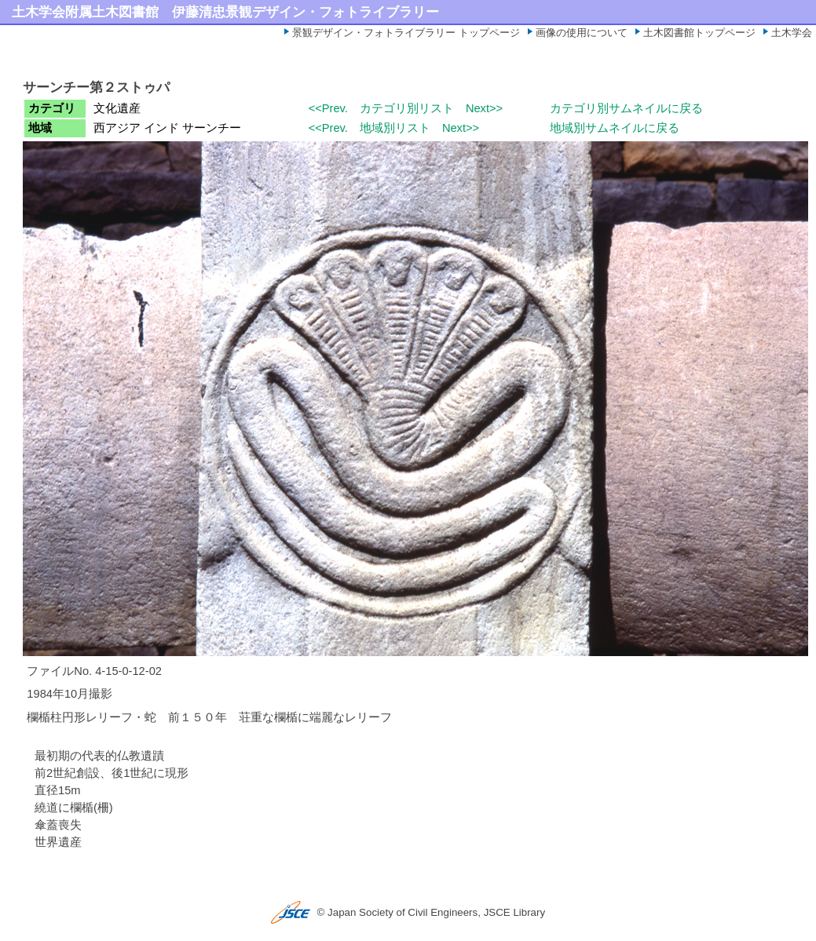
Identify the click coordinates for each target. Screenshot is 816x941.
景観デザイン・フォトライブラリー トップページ (406, 32)
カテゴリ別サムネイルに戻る (626, 108)
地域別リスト (395, 128)
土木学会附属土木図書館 (85, 12)
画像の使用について (582, 32)
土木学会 (791, 32)
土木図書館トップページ (699, 32)
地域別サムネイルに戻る (614, 128)
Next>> (484, 108)
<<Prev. (328, 108)
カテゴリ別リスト (407, 108)
